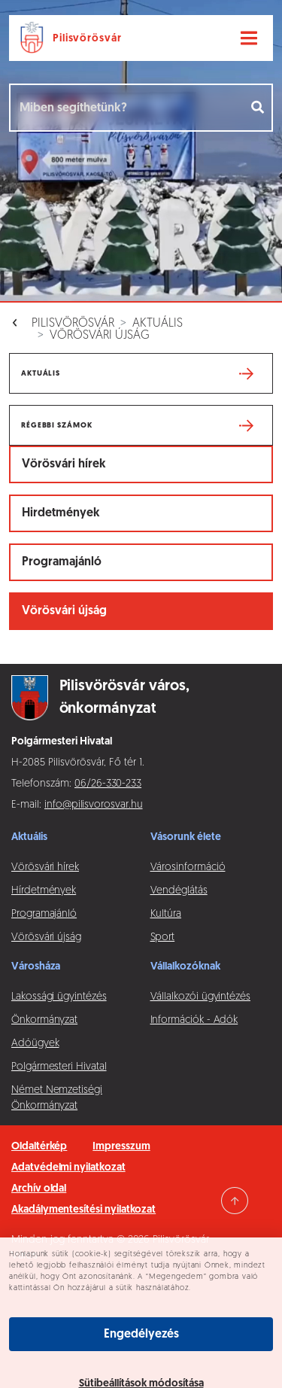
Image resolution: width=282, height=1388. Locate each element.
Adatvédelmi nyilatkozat (68, 1167)
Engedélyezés (141, 1335)
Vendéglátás (179, 890)
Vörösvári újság (100, 336)
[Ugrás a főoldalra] (73, 38)
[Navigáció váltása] (249, 38)
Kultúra (166, 914)
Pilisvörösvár (73, 324)
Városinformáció (188, 867)
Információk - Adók (194, 1020)
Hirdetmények (61, 513)
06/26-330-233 (107, 784)
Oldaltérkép (39, 1146)
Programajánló (62, 562)
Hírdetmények (43, 890)
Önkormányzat (44, 1020)
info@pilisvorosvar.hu (93, 805)
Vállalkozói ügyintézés (200, 997)
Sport (162, 937)
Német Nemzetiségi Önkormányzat (56, 1098)
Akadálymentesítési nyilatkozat (83, 1210)
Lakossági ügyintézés (59, 997)
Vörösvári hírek (64, 464)
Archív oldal (38, 1189)
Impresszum (121, 1146)
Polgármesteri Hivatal (59, 1067)
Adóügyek (35, 1043)
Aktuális (157, 324)
